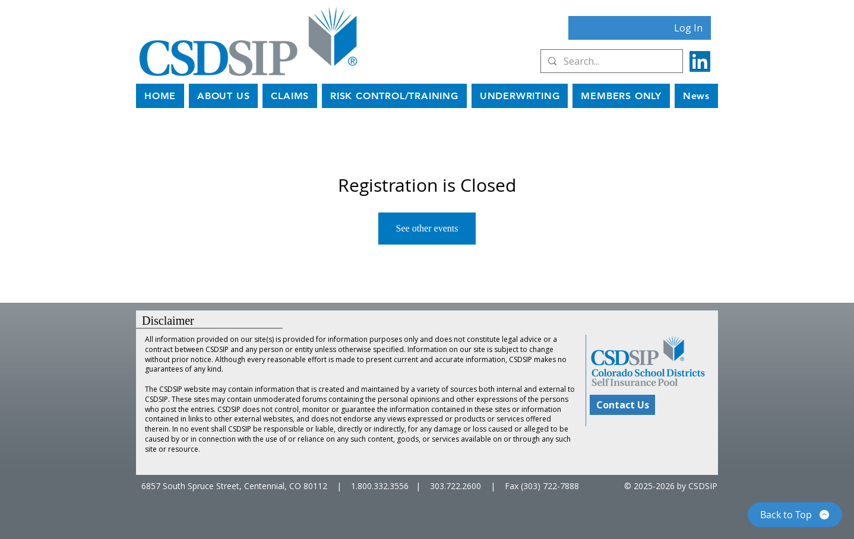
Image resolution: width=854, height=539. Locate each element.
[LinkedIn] (699, 61)
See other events (427, 228)
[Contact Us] (622, 405)
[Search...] (610, 61)
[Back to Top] (795, 514)
